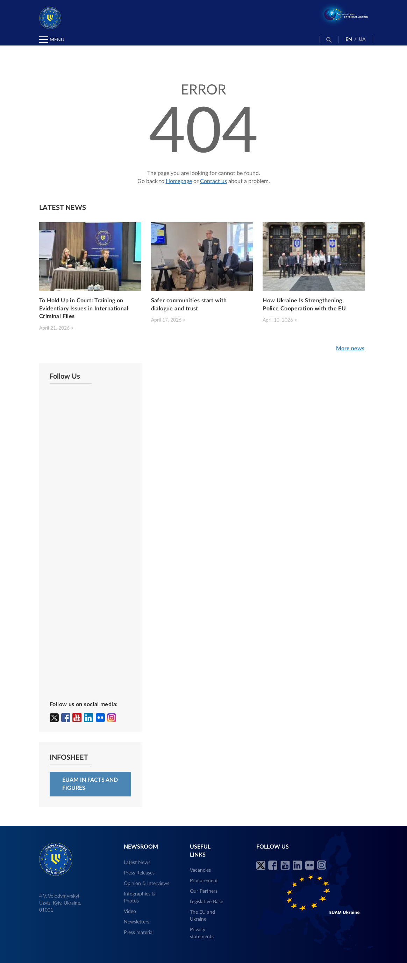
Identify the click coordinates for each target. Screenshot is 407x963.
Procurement (204, 880)
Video (130, 911)
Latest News (137, 862)
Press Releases (139, 873)
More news (350, 348)
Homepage (179, 181)
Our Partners (203, 891)
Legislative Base (206, 901)
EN (348, 39)
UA (362, 39)
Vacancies (200, 870)
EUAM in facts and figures (90, 784)
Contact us (213, 181)
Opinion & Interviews (146, 883)
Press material (138, 932)
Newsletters (136, 922)
